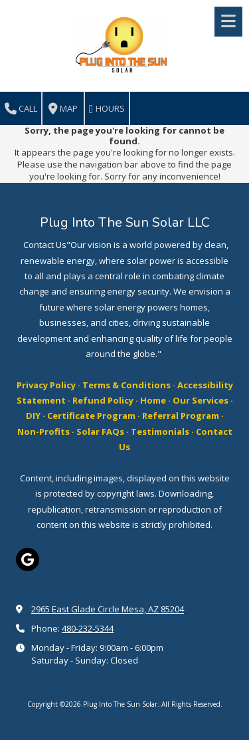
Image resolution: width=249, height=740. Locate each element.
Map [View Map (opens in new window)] (63, 108)
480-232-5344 (88, 628)
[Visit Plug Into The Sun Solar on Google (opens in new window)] (27, 559)
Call (21, 108)
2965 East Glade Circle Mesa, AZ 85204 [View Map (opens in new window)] (107, 609)
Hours (107, 108)
